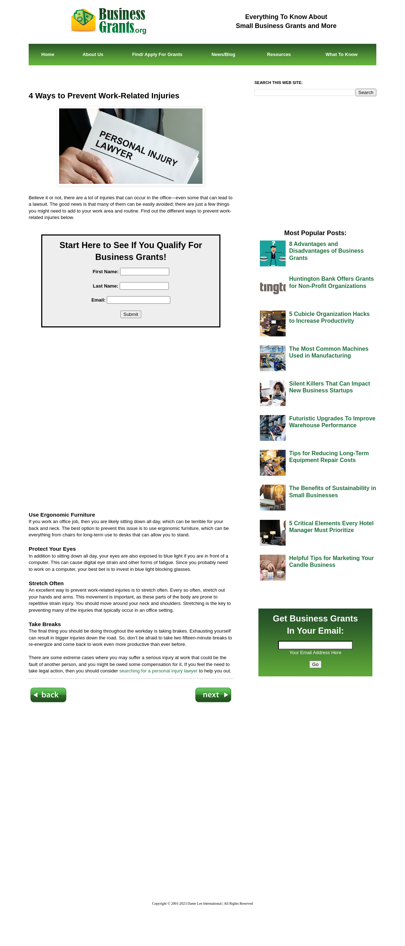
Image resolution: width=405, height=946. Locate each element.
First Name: (105, 271)
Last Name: (105, 286)
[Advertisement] (136, 421)
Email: (98, 300)
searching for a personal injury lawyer (158, 671)
